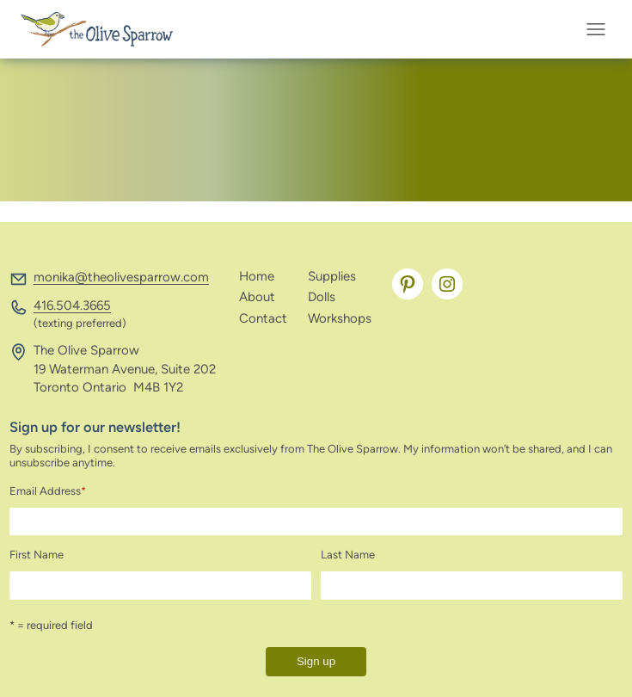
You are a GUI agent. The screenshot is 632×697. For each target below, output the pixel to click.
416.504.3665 (72, 305)
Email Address (47, 490)
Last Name (348, 554)
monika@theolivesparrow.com (121, 277)
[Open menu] (601, 29)
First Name (36, 554)
